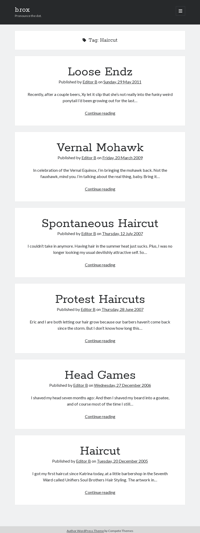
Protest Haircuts (100, 299)
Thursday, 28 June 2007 (122, 309)
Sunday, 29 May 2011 (122, 81)
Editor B (90, 81)
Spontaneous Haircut (100, 223)
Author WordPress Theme (85, 531)
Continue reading (100, 113)
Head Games (100, 375)
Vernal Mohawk (100, 147)
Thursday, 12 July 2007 (122, 233)
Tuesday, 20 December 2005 (122, 460)
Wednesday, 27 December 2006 (122, 385)
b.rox (22, 10)
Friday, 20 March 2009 (122, 157)
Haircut (100, 451)
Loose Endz (100, 71)
